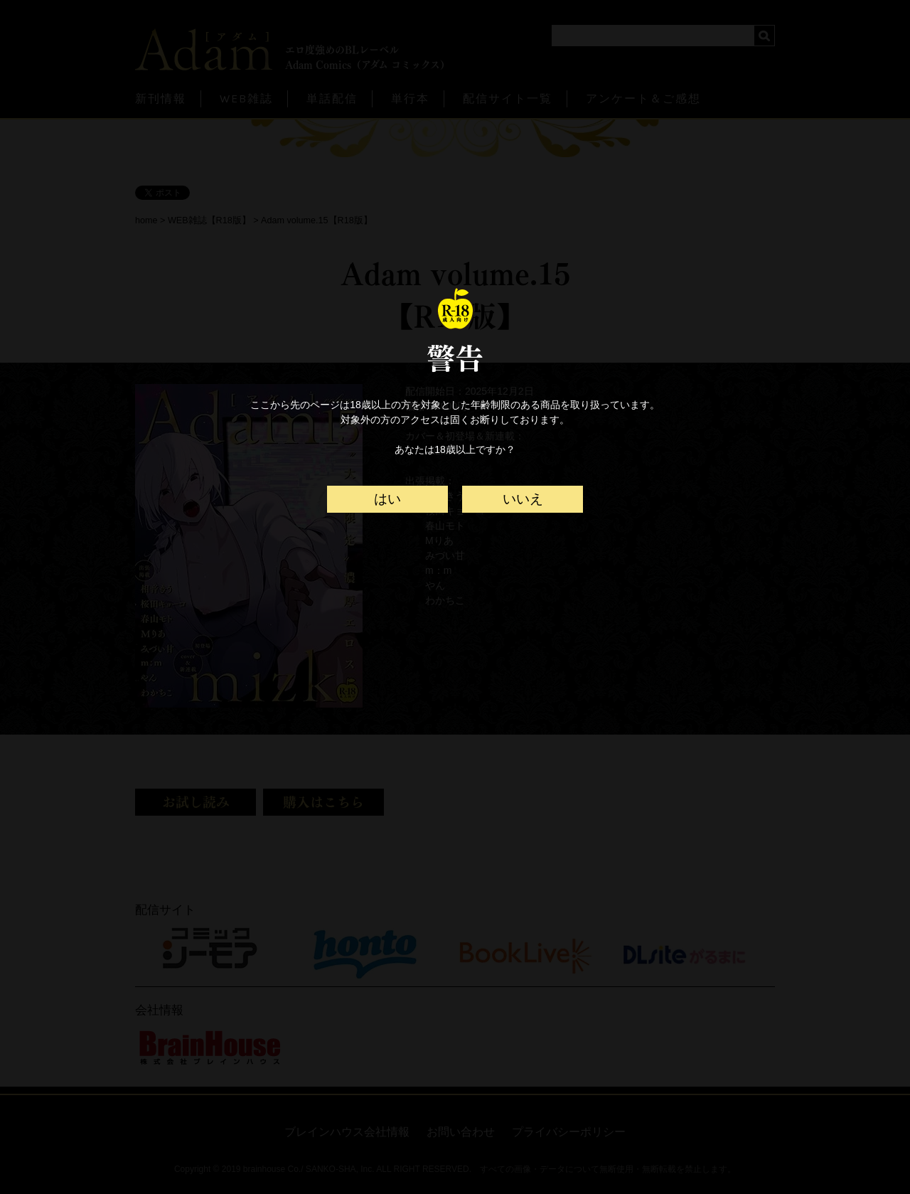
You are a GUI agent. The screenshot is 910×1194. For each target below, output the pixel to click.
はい (387, 498)
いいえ (523, 498)
